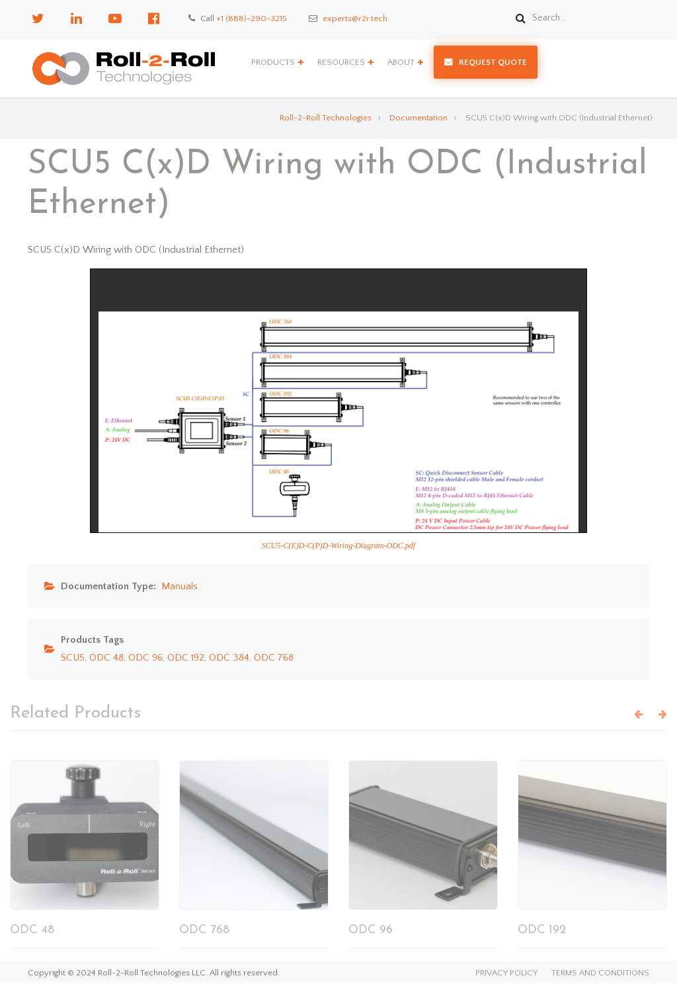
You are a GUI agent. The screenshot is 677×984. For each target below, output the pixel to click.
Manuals (179, 586)
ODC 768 (274, 657)
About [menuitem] (401, 62)
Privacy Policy (506, 973)
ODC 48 (106, 657)
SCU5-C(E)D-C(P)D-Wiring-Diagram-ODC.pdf (338, 545)
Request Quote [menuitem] (493, 62)
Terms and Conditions (600, 973)
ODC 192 (185, 657)
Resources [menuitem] (341, 62)
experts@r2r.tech (355, 18)
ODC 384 (229, 657)
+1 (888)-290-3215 (251, 18)
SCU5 (73, 657)
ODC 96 (145, 657)
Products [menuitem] (273, 62)
